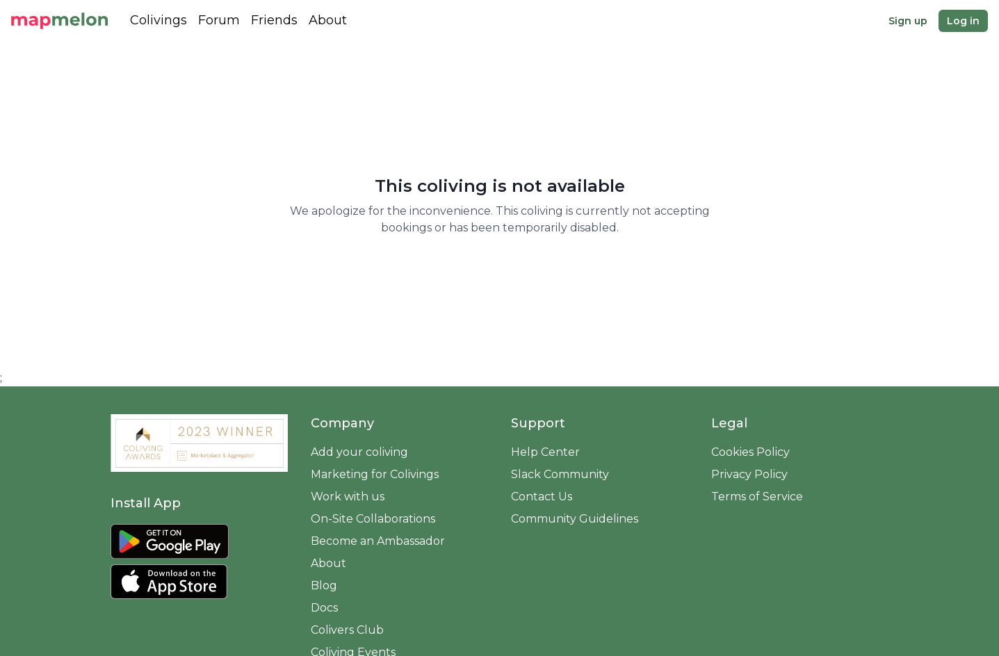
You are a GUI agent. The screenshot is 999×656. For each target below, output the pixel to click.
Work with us (347, 496)
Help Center (545, 452)
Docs (324, 607)
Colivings (158, 20)
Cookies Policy (750, 452)
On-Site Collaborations (373, 518)
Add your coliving (359, 452)
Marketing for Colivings (375, 474)
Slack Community (560, 474)
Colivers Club (347, 630)
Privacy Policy (749, 474)
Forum (219, 20)
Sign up (907, 21)
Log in (963, 21)
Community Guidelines (574, 518)
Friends (274, 20)
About (328, 20)
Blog (324, 585)
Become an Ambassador (378, 541)
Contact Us (541, 496)
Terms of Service (757, 496)
